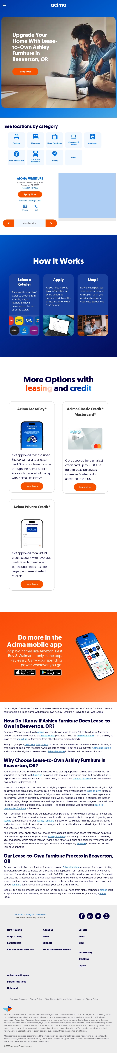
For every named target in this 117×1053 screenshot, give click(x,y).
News (46, 936)
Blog (81, 943)
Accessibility (85, 952)
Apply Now (30, 194)
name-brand (48, 735)
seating (7, 820)
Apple (25, 673)
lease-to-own (94, 790)
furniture (22, 739)
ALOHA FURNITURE (30, 179)
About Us (48, 929)
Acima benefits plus (18, 975)
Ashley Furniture (85, 735)
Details (25, 207)
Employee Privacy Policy (86, 999)
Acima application (101, 747)
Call (36, 207)
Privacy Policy (36, 999)
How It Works (14, 929)
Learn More (32, 486)
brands (103, 889)
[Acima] (58, 6)
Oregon (30, 914)
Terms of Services (18, 999)
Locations (18, 914)
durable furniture (82, 778)
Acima (40, 732)
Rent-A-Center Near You (20, 949)
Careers (83, 929)
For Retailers (14, 943)
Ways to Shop (14, 936)
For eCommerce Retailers (57, 949)
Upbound (12, 988)
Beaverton (41, 914)
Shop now (25, 71)
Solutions (84, 959)
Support (47, 943)
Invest (82, 936)
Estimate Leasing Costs (30, 200)
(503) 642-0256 (31, 187)
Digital (82, 965)
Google (51, 673)
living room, (42, 744)
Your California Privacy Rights (58, 999)
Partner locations (16, 981)
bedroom (30, 744)
